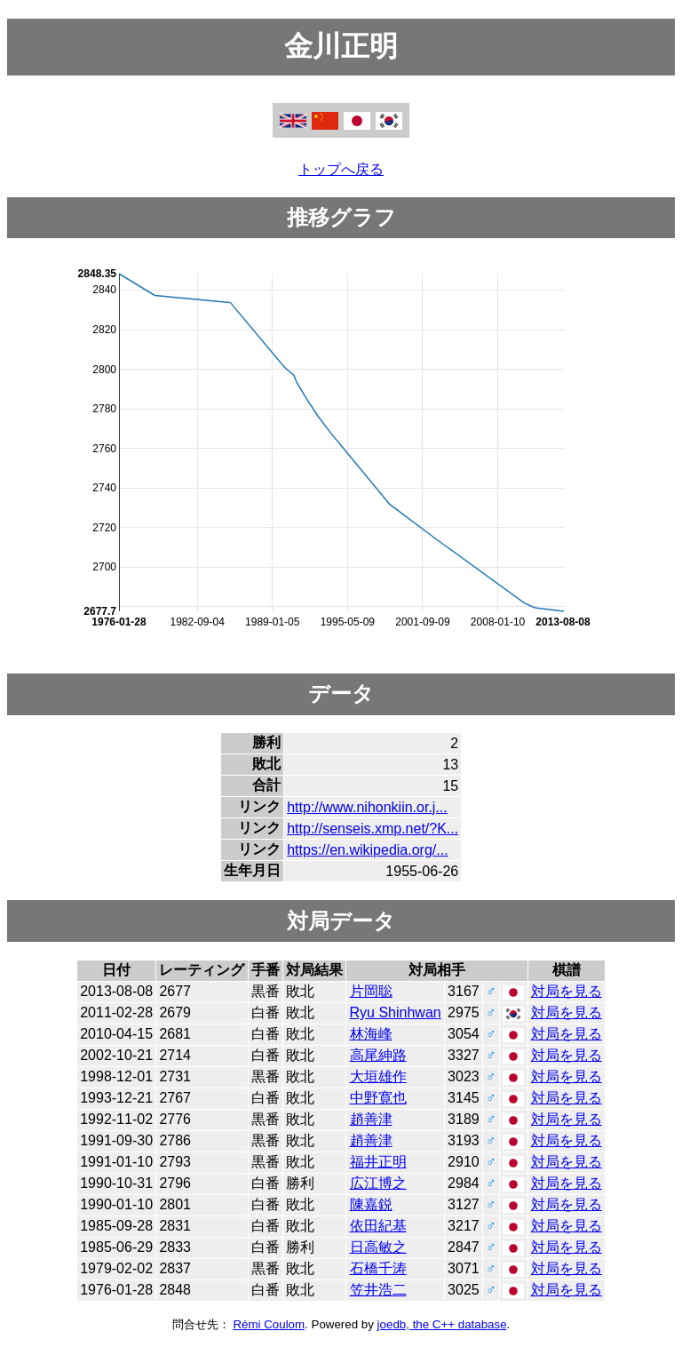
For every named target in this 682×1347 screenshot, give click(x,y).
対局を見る (566, 991)
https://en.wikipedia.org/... (367, 849)
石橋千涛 (378, 1268)
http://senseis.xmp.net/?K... (372, 828)
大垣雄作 (378, 1076)
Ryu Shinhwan (395, 1012)
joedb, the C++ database (442, 1324)
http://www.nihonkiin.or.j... (367, 807)
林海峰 (371, 1033)
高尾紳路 (378, 1055)
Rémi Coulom (269, 1324)
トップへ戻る (341, 169)
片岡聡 (371, 991)
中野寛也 (378, 1097)
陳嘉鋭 (371, 1204)
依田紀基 (378, 1225)
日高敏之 (378, 1247)
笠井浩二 (378, 1289)
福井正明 (378, 1161)
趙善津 (371, 1119)
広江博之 (378, 1183)
